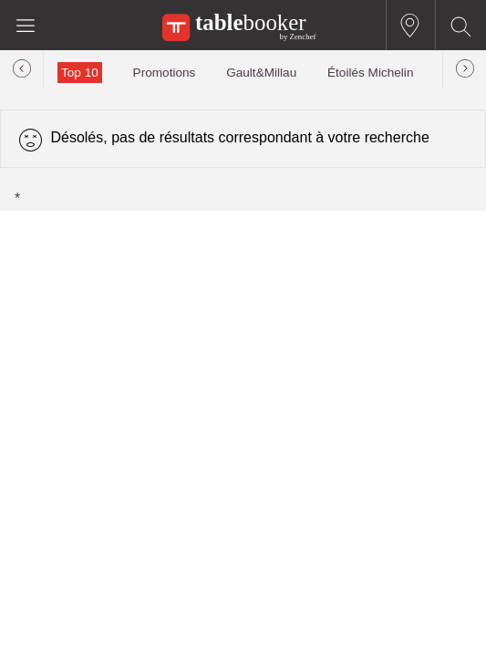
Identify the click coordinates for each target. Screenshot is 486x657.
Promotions (164, 72)
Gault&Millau (261, 72)
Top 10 (79, 72)
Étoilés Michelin (370, 72)
